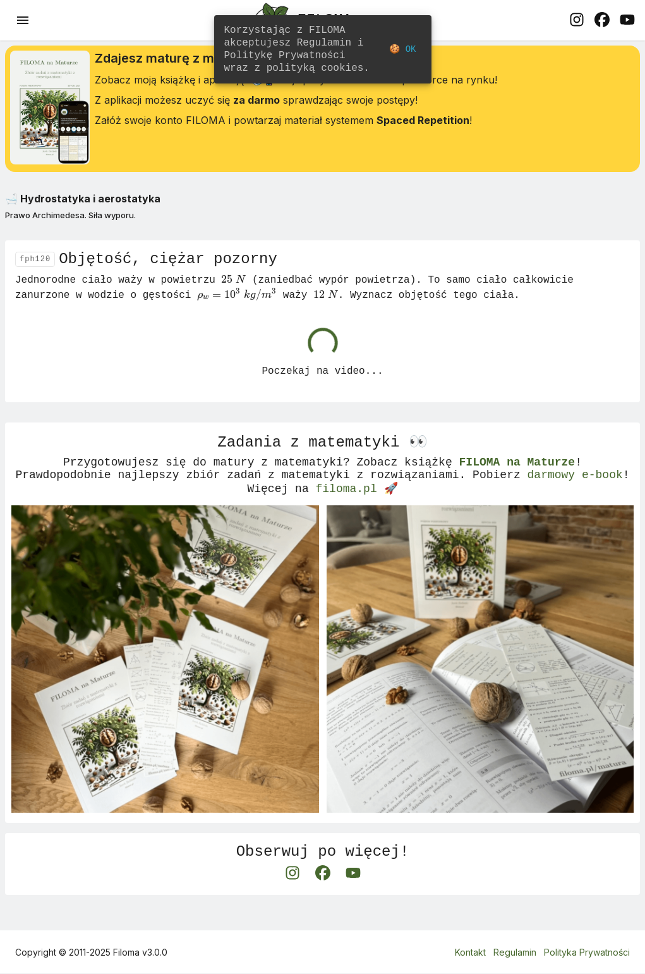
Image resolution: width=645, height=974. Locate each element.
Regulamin (514, 952)
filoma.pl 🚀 (357, 507)
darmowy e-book (574, 492)
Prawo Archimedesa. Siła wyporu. (70, 220)
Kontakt (470, 952)
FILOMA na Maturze (517, 477)
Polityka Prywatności (587, 952)
